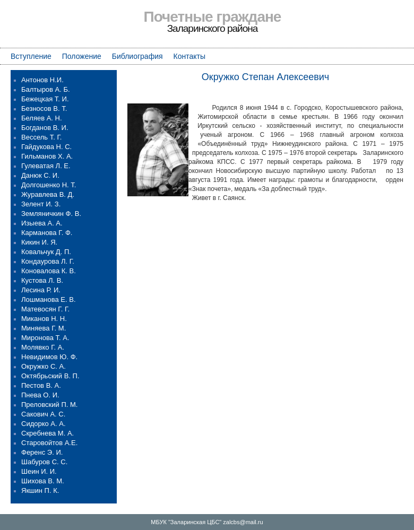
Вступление (31, 56)
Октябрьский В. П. (50, 376)
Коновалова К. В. (48, 271)
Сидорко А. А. (43, 424)
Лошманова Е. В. (48, 299)
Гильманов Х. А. (47, 156)
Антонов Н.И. (42, 80)
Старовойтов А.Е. (49, 443)
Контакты (189, 56)
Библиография (137, 56)
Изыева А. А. (42, 223)
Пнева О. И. (40, 395)
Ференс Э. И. (42, 452)
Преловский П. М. (49, 405)
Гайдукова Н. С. (46, 147)
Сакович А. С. (43, 414)
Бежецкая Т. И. (45, 99)
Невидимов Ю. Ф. (49, 357)
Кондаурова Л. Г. (47, 261)
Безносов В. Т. (44, 108)
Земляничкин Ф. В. (51, 214)
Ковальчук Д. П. (46, 252)
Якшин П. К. (40, 490)
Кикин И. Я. (39, 242)
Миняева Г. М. (43, 328)
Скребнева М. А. (47, 433)
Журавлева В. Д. (47, 194)
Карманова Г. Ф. (46, 233)
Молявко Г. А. (42, 347)
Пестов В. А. (41, 385)
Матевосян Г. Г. (45, 309)
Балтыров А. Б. (45, 89)
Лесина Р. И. (41, 290)
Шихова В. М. (42, 481)
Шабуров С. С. (44, 462)
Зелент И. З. (41, 204)
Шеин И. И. (39, 471)
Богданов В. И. (44, 128)
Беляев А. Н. (41, 118)
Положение (81, 56)
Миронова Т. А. (45, 338)
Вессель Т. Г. (41, 137)
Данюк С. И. (40, 175)
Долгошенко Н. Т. (48, 185)
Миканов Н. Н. (44, 319)
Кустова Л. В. (42, 280)
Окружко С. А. (43, 366)
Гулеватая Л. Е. (46, 166)
